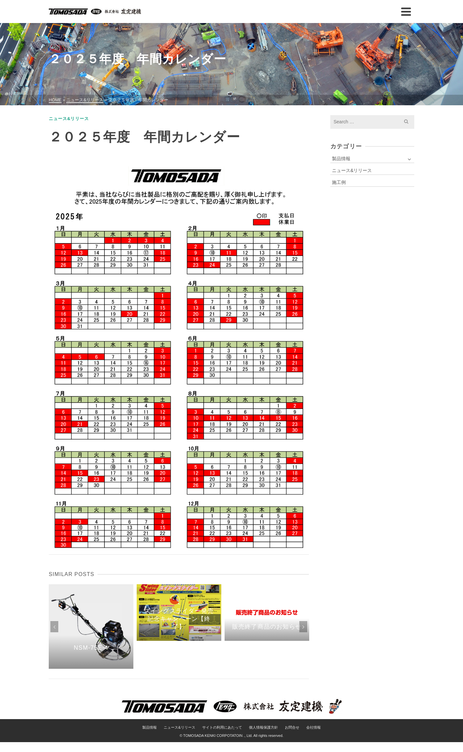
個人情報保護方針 (263, 727)
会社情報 (313, 727)
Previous (54, 626)
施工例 (339, 182)
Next (303, 626)
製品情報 (341, 158)
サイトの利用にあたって (222, 727)
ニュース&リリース (69, 118)
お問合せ (292, 727)
